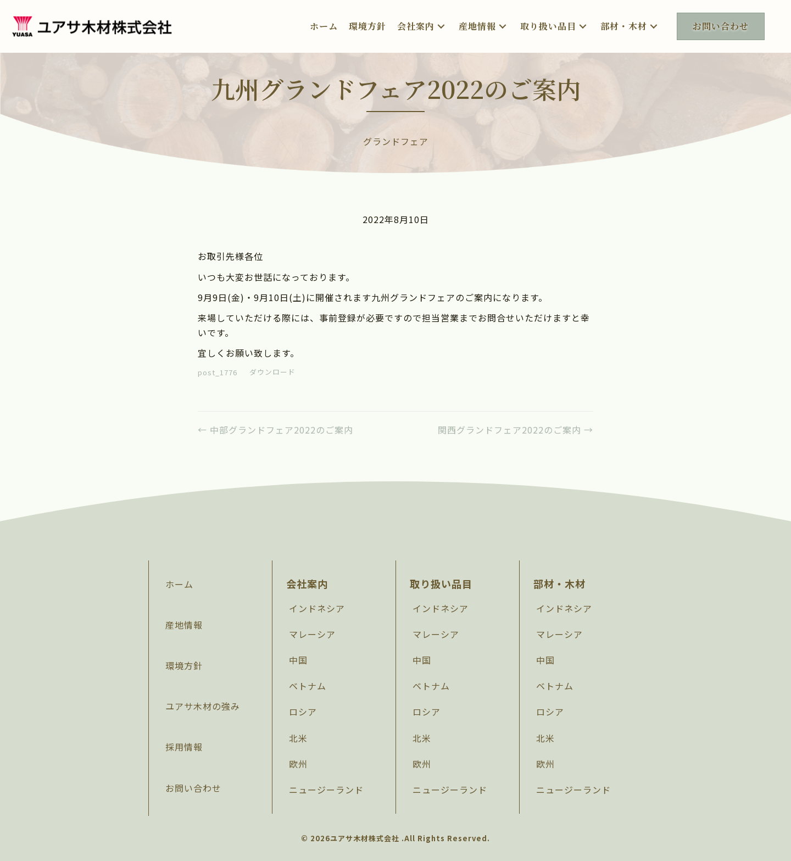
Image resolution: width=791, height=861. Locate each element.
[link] (323, 26)
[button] (441, 26)
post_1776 (217, 372)
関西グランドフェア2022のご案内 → (515, 429)
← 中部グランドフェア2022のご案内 (275, 429)
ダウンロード (272, 372)
